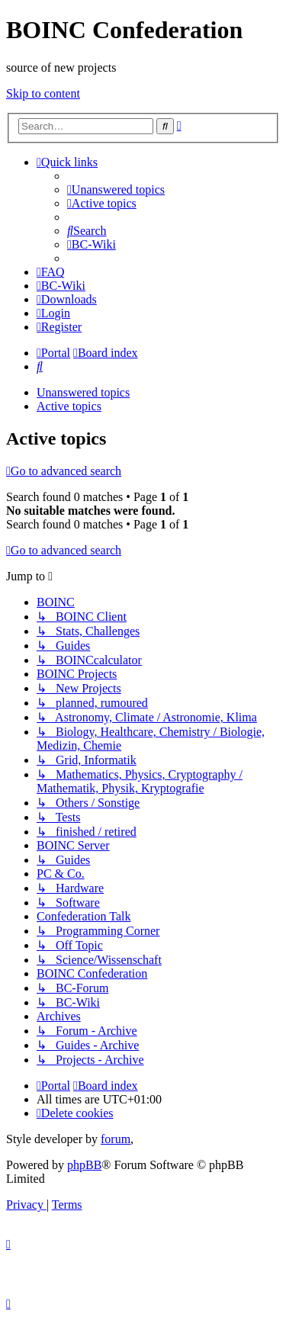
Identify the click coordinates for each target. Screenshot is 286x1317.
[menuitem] (116, 189)
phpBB (84, 1164)
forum (115, 1138)
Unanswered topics (83, 392)
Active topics (69, 406)
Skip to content (43, 93)
